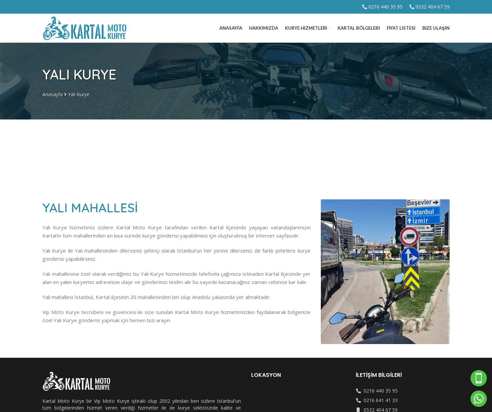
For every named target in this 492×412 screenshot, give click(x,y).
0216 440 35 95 (385, 6)
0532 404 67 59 (432, 6)
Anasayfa (52, 94)
